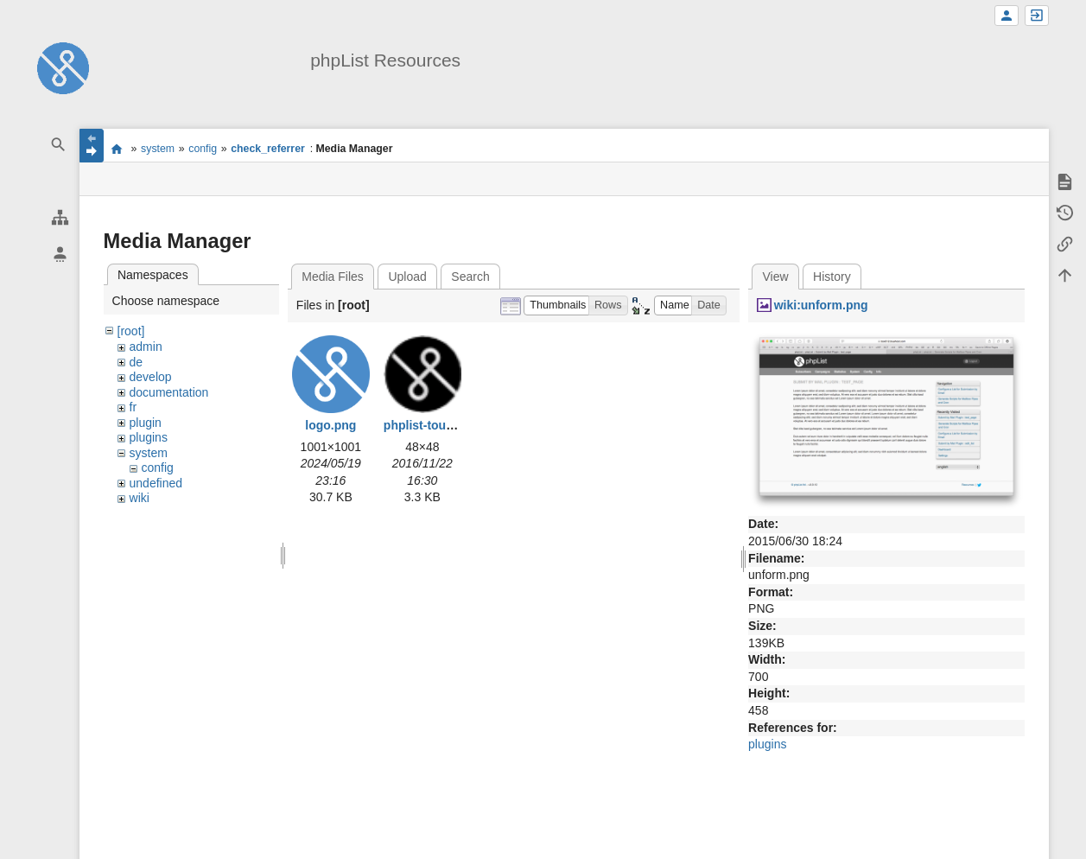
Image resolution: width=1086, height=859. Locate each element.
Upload (407, 276)
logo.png (330, 425)
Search (470, 276)
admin (146, 346)
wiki (139, 498)
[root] (131, 331)
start (117, 148)
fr (133, 407)
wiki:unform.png (821, 305)
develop (151, 377)
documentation (169, 392)
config (202, 149)
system (158, 149)
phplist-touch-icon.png (449, 425)
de (136, 362)
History (832, 276)
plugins (149, 437)
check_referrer (268, 149)
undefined (156, 483)
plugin (146, 423)
